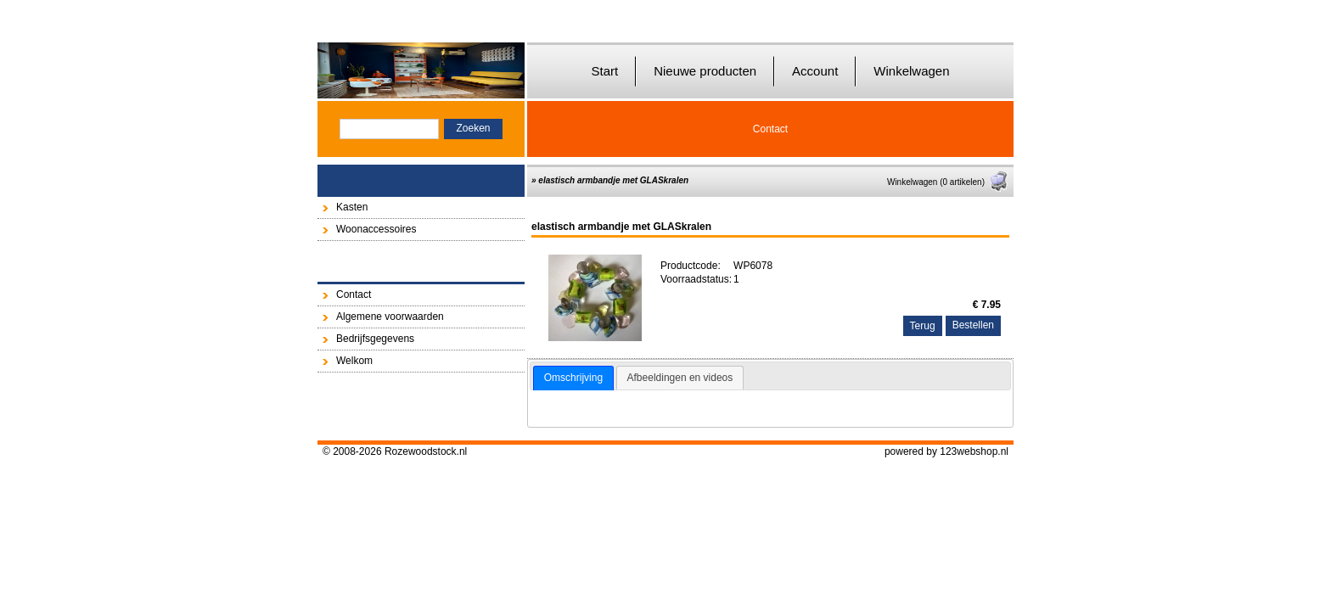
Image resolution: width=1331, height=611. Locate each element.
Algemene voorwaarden (390, 316)
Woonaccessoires (376, 229)
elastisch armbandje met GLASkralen (613, 180)
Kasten (352, 207)
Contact (770, 129)
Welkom (354, 361)
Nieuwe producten (705, 71)
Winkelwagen (911, 71)
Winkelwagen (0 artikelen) (948, 182)
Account (815, 71)
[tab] (573, 378)
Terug (922, 326)
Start (604, 71)
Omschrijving (573, 378)
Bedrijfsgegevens (375, 339)
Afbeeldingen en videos (680, 378)
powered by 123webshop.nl (946, 451)
